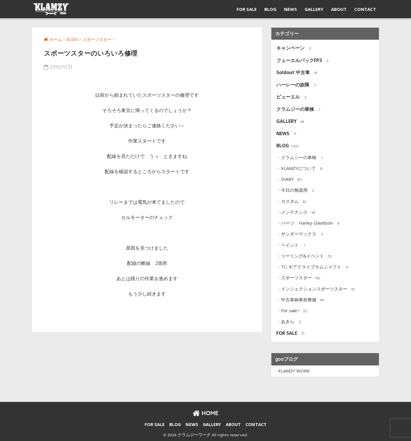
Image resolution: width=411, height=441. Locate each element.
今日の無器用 (299, 190)
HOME (205, 413)
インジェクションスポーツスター (318, 289)
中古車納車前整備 (303, 300)
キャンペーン (295, 48)
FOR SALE (247, 9)
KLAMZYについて (303, 168)
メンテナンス (299, 212)
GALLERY (314, 9)
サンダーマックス (303, 234)
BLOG (270, 9)
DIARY (292, 179)
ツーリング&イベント (307, 256)
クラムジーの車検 (299, 109)
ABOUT (339, 9)
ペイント (294, 245)
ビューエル (292, 97)
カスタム (294, 201)
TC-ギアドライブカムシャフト (315, 267)
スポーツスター (301, 278)
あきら (292, 321)
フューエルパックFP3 (303, 60)
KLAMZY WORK (294, 371)
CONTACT (365, 9)
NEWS (290, 9)
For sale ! (294, 311)
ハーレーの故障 (297, 85)
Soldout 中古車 (297, 72)
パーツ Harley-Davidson (311, 223)
